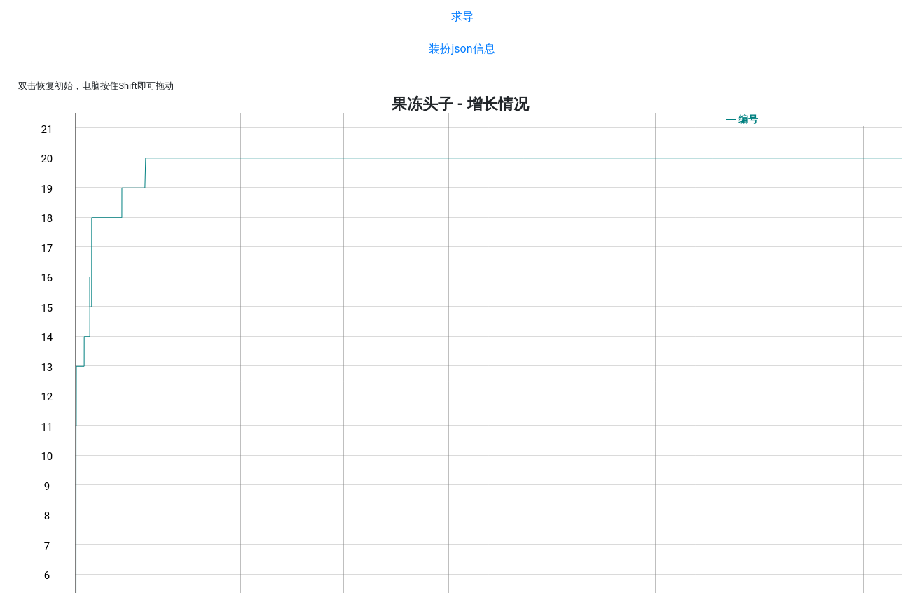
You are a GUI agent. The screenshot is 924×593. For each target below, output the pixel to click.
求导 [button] (462, 16)
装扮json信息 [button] (462, 48)
